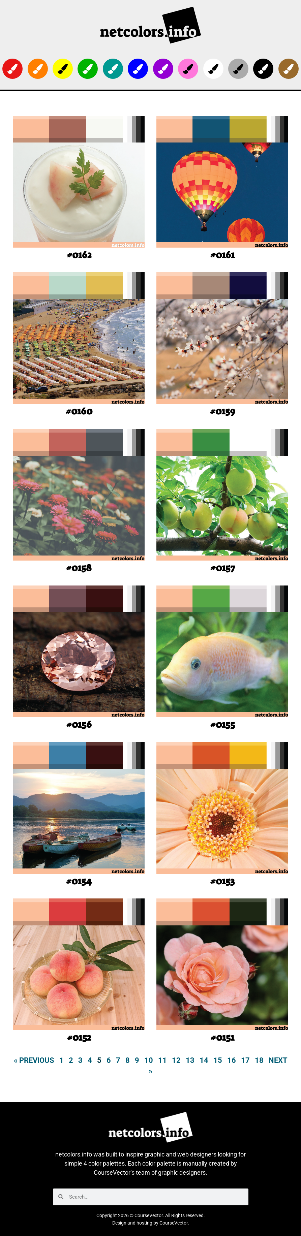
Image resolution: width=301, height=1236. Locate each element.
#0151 (222, 1037)
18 (259, 1060)
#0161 (222, 255)
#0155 (222, 724)
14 (204, 1060)
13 (190, 1060)
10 (148, 1060)
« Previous (34, 1060)
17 (245, 1060)
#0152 (79, 1037)
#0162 (78, 255)
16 (231, 1060)
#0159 (222, 411)
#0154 (79, 881)
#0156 (79, 724)
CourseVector (173, 1223)
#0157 (222, 568)
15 (217, 1060)
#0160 (78, 411)
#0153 (222, 881)
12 (176, 1060)
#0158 (79, 568)
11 (162, 1060)
